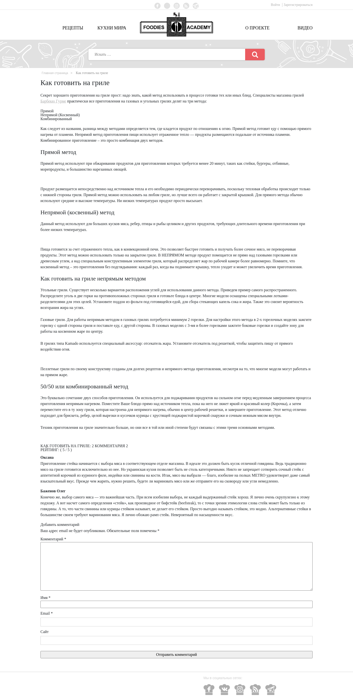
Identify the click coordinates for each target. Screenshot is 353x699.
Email (46, 613)
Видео (305, 27)
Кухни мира (111, 27)
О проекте (257, 27)
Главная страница (56, 73)
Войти (276, 5)
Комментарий (53, 539)
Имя (45, 598)
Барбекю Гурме (53, 101)
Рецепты (73, 27)
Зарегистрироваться (298, 5)
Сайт (44, 632)
